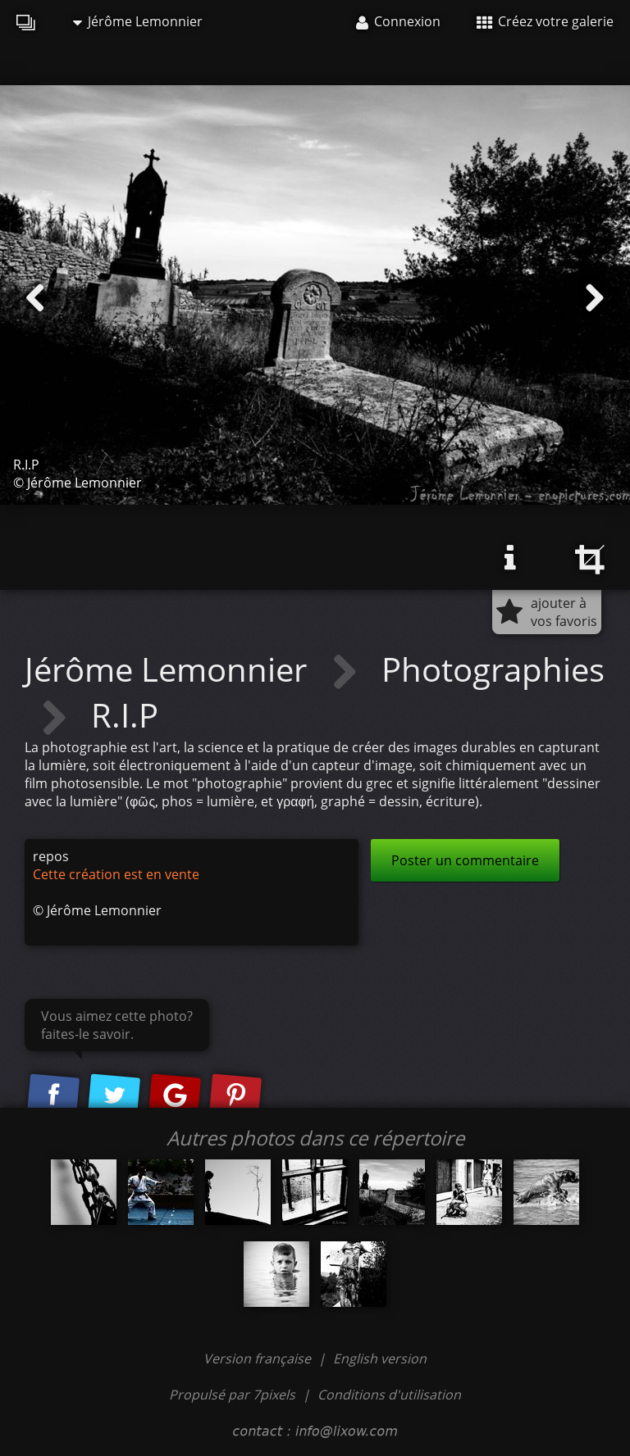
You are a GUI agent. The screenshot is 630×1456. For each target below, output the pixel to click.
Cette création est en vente (116, 874)
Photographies (493, 669)
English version (380, 1358)
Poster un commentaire (465, 860)
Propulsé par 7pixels (232, 1395)
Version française (258, 1358)
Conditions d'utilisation (389, 1395)
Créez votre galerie (545, 21)
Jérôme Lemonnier (138, 21)
